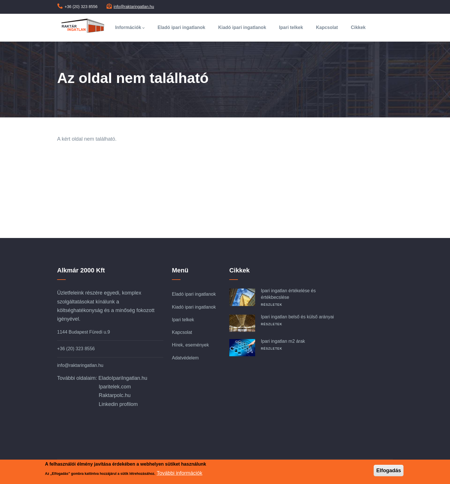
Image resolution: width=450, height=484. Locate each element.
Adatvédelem (185, 357)
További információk (179, 473)
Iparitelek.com (115, 387)
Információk (130, 28)
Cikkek (358, 27)
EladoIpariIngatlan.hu (122, 378)
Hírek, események (190, 344)
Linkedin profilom (118, 404)
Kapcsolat (327, 27)
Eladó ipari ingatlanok (181, 27)
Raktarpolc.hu (115, 395)
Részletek (271, 304)
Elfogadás (388, 470)
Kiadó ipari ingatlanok (242, 27)
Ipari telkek (291, 27)
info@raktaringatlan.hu (134, 6)
